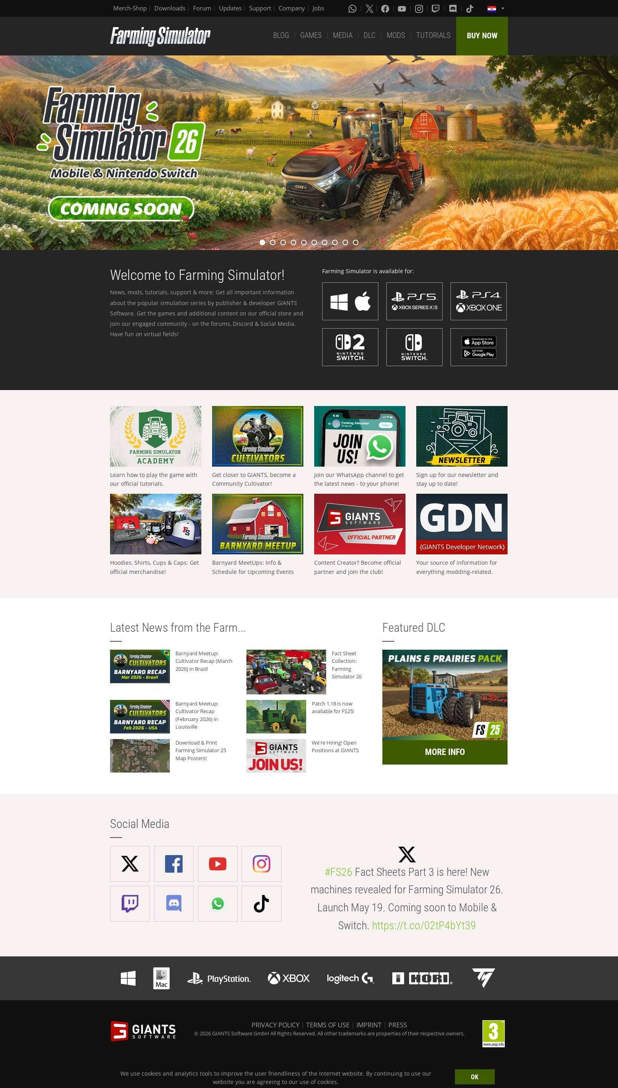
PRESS (397, 1025)
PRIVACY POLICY (275, 1025)
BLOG (281, 35)
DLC (370, 35)
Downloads (169, 8)
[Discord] (454, 8)
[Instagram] (420, 8)
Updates (230, 8)
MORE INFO (445, 752)
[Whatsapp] (353, 8)
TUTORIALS (433, 35)
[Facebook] (386, 8)
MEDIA (342, 35)
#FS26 (338, 872)
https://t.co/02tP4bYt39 (424, 925)
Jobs (318, 8)
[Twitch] (436, 8)
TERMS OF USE (328, 1025)
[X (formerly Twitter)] (370, 8)
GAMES (311, 35)
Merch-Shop (130, 8)
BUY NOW (482, 35)
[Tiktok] (470, 8)
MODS (396, 35)
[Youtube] (402, 8)
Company (292, 8)
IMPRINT (369, 1025)
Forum (202, 8)
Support (260, 8)
